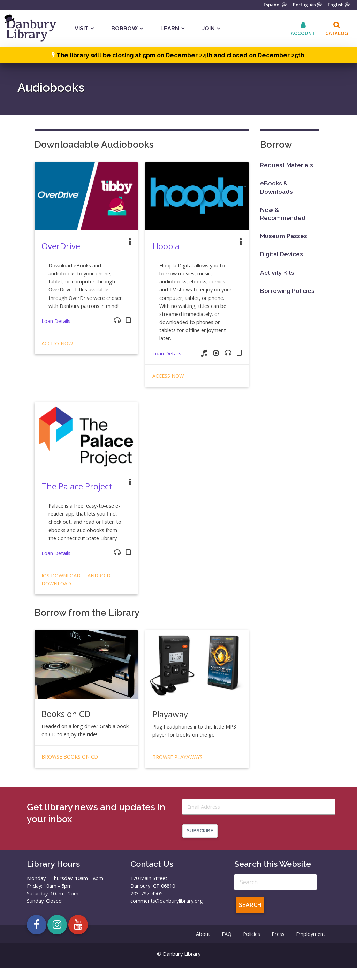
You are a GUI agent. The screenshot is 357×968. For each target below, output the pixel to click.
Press (278, 934)
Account (303, 33)
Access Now (57, 343)
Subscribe (200, 830)
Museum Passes (283, 235)
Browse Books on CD (69, 756)
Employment (310, 934)
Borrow (124, 28)
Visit (82, 28)
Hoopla (166, 246)
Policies (251, 934)
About (203, 934)
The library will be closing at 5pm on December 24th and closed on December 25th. (180, 55)
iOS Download (61, 575)
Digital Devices (281, 254)
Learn (169, 28)
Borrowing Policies (287, 290)
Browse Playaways (177, 757)
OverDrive (60, 246)
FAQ (226, 934)
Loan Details (55, 321)
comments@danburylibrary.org (166, 900)
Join (208, 28)
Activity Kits (277, 272)
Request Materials (286, 165)
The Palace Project (76, 486)
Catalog (336, 33)
